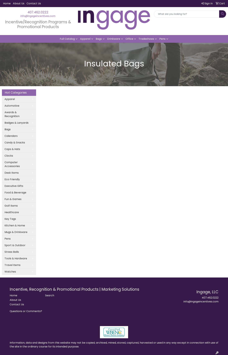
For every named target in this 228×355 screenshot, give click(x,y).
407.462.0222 (38, 12)
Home (7, 3)
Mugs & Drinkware (16, 232)
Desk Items (12, 173)
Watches (10, 271)
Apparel (85, 39)
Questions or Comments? (26, 311)
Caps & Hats (12, 149)
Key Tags (10, 219)
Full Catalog (67, 39)
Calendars (11, 136)
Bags (99, 39)
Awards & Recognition (12, 114)
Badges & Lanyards (17, 123)
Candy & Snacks (15, 142)
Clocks (9, 156)
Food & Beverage (15, 192)
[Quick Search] (186, 14)
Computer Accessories (12, 164)
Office (129, 39)
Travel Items (12, 265)
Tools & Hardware (16, 258)
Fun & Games (13, 199)
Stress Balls (12, 252)
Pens (162, 39)
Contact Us (34, 3)
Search (49, 295)
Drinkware (113, 39)
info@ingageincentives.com (37, 16)
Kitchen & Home (15, 225)
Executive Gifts (14, 186)
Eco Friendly (12, 179)
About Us (18, 3)
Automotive (12, 106)
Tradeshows (146, 39)
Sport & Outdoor (15, 245)
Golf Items (11, 206)
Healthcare (12, 212)
